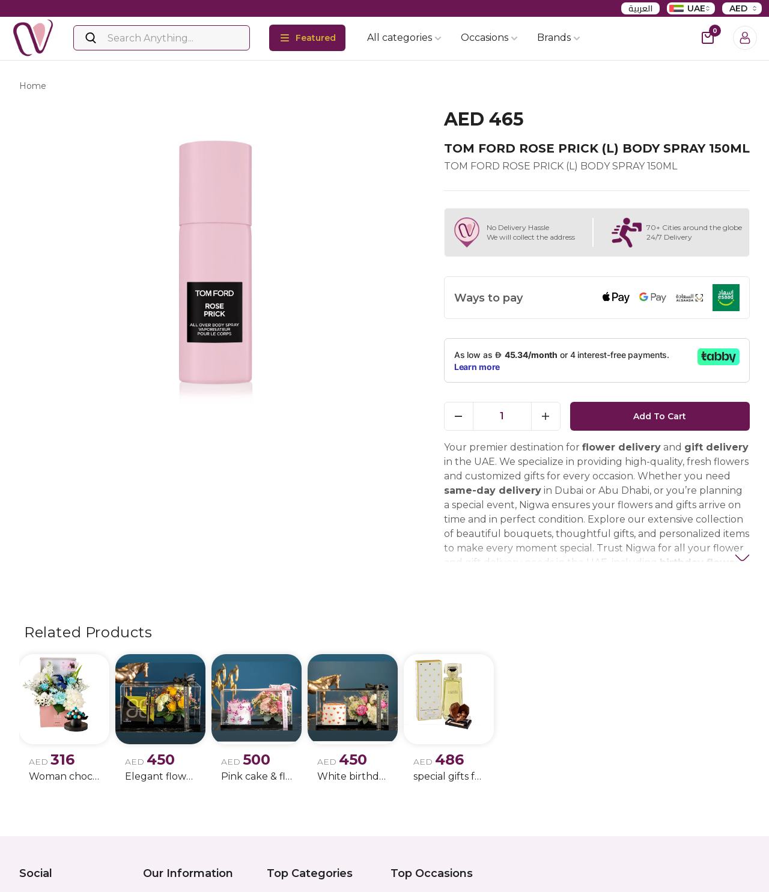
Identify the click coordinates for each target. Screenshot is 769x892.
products (80, 87)
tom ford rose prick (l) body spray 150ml (204, 87)
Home (32, 87)
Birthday (408, 871)
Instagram (57, 871)
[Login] (745, 38)
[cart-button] (708, 38)
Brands (558, 37)
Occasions (489, 37)
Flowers (283, 871)
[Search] (161, 38)
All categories (404, 37)
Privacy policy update (188, 871)
